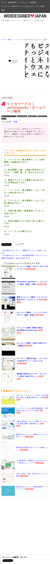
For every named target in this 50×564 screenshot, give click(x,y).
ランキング (5, 6)
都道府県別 (12, 2)
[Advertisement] (25, 27)
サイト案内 (40, 6)
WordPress (32, 116)
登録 (3, 10)
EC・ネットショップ (9, 116)
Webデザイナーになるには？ (23, 6)
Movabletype (22, 116)
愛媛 (9, 39)
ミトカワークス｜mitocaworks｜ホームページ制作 (26, 107)
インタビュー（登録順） (27, 2)
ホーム (4, 2)
